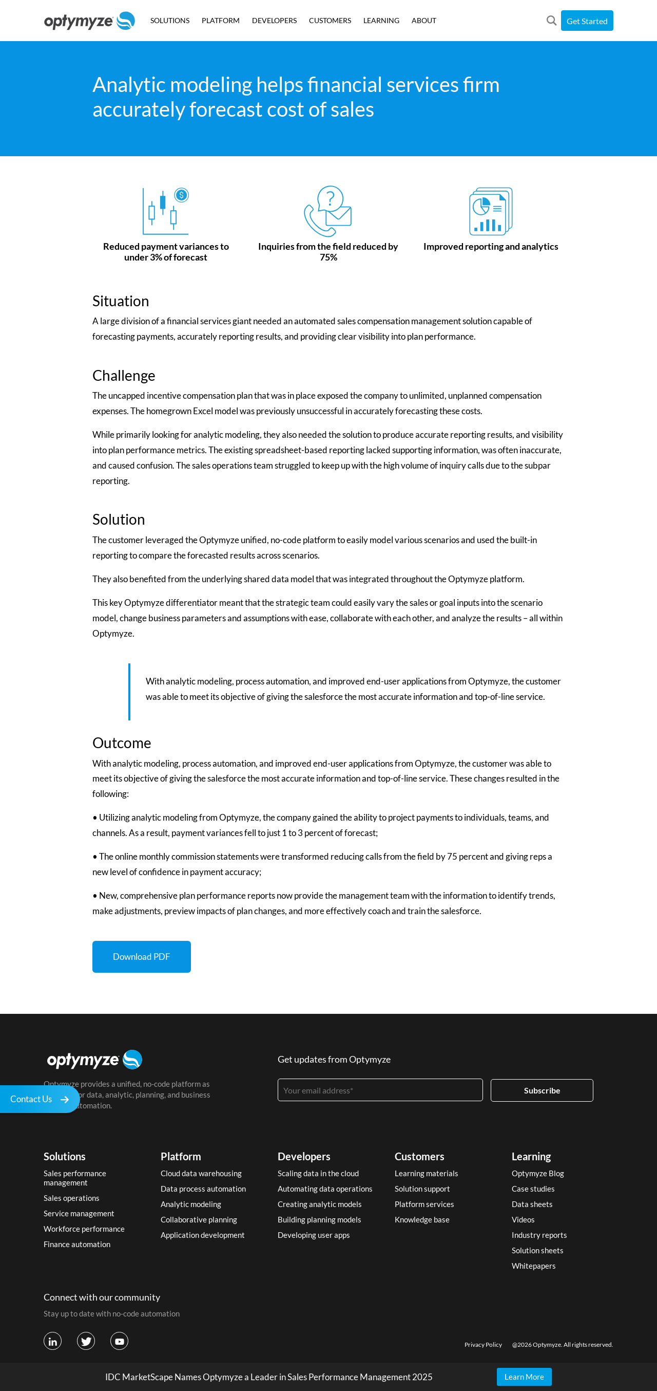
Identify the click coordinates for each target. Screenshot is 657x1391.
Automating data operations (325, 1188)
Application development (203, 1234)
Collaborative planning (199, 1219)
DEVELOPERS (274, 20)
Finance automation (77, 1244)
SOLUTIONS (169, 20)
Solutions (65, 1156)
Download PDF (141, 956)
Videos (523, 1219)
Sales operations (72, 1197)
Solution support (422, 1188)
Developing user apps (314, 1234)
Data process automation (203, 1188)
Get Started (587, 21)
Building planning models (319, 1219)
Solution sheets (538, 1250)
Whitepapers (534, 1265)
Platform (181, 1156)
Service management (79, 1213)
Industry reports (539, 1234)
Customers (420, 1156)
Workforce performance (84, 1228)
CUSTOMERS (330, 20)
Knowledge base (422, 1219)
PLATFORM (221, 20)
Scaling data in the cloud (318, 1173)
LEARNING (381, 20)
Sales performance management (75, 1178)
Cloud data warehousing (201, 1173)
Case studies (533, 1188)
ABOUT (424, 20)
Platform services (424, 1204)
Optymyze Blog (538, 1173)
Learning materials (426, 1173)
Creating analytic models (320, 1204)
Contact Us (42, 1100)
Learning (531, 1156)
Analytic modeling (191, 1204)
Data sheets (532, 1204)
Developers (304, 1156)
